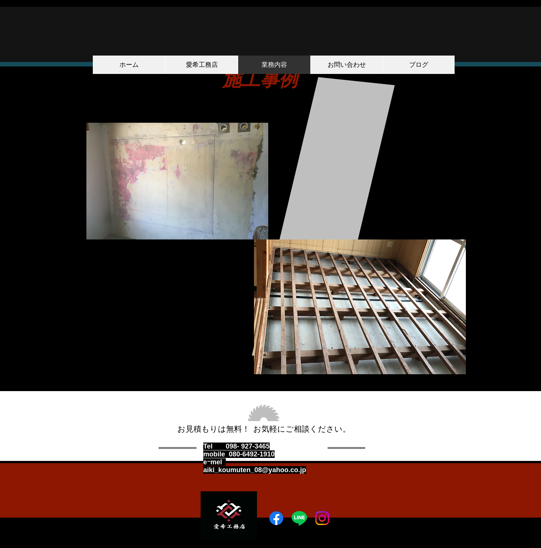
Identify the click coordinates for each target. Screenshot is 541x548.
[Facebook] (276, 518)
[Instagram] (322, 518)
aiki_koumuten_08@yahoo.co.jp (254, 470)
